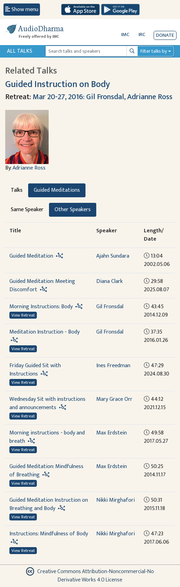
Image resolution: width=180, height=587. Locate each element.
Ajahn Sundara (112, 256)
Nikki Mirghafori (115, 500)
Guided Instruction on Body (57, 84)
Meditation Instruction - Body (44, 332)
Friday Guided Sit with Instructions (35, 370)
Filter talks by (153, 51)
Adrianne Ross (29, 168)
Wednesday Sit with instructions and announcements (47, 403)
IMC (125, 34)
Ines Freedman (113, 365)
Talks (17, 190)
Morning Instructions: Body (41, 306)
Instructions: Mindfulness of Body (48, 533)
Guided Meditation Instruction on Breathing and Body (48, 504)
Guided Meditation (31, 256)
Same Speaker (27, 209)
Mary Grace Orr (114, 399)
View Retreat (23, 315)
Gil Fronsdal (109, 306)
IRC (142, 34)
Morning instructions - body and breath (47, 437)
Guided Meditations (57, 190)
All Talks (19, 51)
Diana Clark (109, 281)
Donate (165, 35)
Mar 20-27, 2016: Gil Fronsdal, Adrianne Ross (102, 96)
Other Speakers (73, 209)
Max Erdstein (111, 433)
